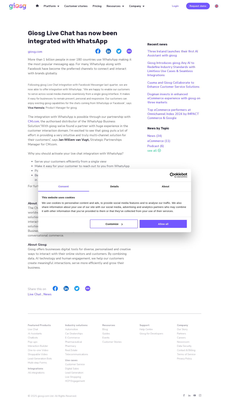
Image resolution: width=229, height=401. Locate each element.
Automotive (71, 329)
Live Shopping (73, 377)
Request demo (198, 6)
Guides (106, 333)
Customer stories (76, 6)
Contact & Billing (186, 350)
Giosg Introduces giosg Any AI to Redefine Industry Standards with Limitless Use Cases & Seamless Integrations (171, 69)
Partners (181, 333)
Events (105, 337)
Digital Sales (72, 368)
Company (135, 6)
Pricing (97, 6)
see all (152, 151)
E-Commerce (72, 337)
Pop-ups (32, 342)
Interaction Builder (38, 346)
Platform (50, 6)
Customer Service (75, 364)
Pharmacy (70, 346)
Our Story (182, 329)
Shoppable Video (38, 354)
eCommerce (158, 141)
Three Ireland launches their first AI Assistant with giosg (172, 53)
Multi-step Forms (37, 362)
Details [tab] (114, 186)
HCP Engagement (75, 381)
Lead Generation (74, 372)
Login (175, 6)
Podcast (155, 146)
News (48, 294)
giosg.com (35, 52)
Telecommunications (76, 354)
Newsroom (183, 342)
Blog (105, 329)
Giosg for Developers (151, 333)
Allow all (163, 224)
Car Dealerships (74, 333)
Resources (114, 6)
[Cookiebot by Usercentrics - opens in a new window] (172, 175)
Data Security (184, 346)
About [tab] (165, 186)
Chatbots (33, 337)
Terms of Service (186, 354)
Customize (114, 224)
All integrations (36, 372)
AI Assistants (35, 333)
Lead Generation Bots (40, 358)
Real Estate (71, 350)
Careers (181, 337)
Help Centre (146, 329)
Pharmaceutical (73, 342)
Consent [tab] (63, 186)
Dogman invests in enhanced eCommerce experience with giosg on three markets (173, 98)
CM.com (33, 121)
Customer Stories (112, 342)
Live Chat (34, 294)
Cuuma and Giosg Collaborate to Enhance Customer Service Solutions (173, 85)
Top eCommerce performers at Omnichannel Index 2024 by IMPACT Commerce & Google (173, 114)
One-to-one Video (38, 350)
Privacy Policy (184, 358)
